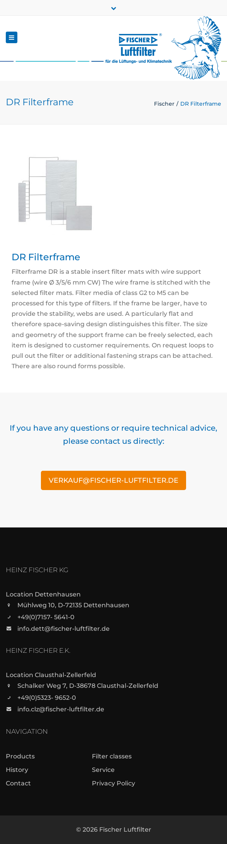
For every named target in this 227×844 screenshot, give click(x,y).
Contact (18, 783)
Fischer (164, 103)
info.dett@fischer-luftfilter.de (63, 628)
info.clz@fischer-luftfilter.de (60, 709)
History (17, 769)
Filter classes (112, 756)
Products (20, 756)
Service (103, 769)
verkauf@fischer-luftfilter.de (113, 480)
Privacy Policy (113, 783)
